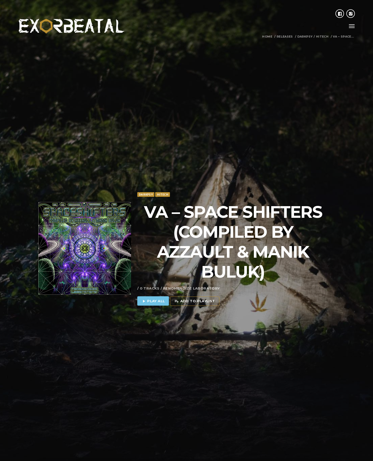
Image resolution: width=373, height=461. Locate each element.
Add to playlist (194, 284)
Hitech (322, 36)
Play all (153, 284)
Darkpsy (305, 36)
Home (267, 36)
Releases (285, 36)
